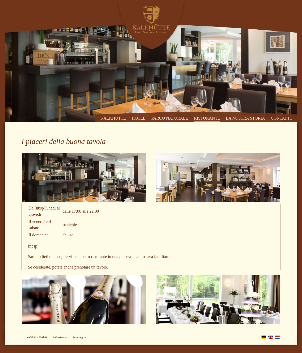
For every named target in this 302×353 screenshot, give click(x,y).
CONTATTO (282, 118)
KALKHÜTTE (113, 118)
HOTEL (139, 118)
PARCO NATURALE (169, 118)
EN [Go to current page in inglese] (270, 337)
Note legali (79, 337)
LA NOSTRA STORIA (245, 118)
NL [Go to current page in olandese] (277, 337)
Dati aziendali (60, 337)
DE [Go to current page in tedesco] (263, 337)
